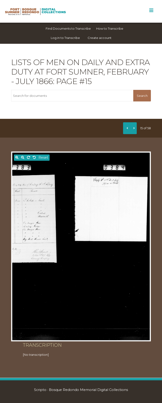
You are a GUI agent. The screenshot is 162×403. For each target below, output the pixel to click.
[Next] (133, 128)
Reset (43, 157)
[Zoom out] (23, 157)
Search (142, 96)
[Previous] (126, 128)
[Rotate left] (34, 157)
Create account (99, 38)
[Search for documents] (72, 95)
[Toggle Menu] (151, 10)
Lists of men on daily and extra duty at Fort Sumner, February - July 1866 (80, 71)
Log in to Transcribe (65, 38)
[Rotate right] (28, 157)
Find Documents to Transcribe (68, 28)
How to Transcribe (109, 28)
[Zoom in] (17, 157)
